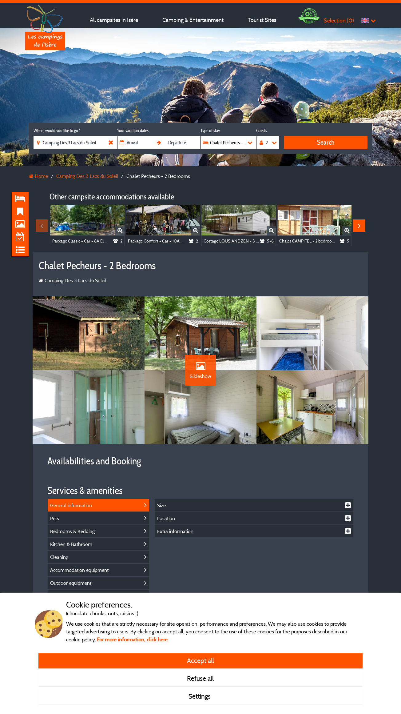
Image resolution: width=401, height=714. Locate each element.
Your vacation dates (133, 130)
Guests (261, 130)
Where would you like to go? (57, 130)
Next (359, 225)
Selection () (339, 20)
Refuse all (200, 678)
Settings (200, 696)
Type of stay (210, 130)
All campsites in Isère (114, 19)
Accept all (200, 660)
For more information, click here (132, 639)
